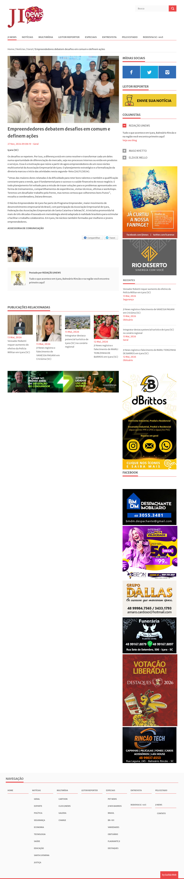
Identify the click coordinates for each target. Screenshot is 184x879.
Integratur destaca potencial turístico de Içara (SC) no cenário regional (76, 341)
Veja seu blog (130, 140)
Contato (161, 813)
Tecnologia (39, 834)
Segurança (128, 299)
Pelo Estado (130, 37)
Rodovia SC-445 (153, 37)
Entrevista (109, 37)
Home (11, 49)
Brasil (111, 813)
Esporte (38, 806)
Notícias (27, 37)
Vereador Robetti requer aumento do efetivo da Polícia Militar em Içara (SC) (19, 346)
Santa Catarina (41, 855)
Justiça (37, 862)
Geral (30, 49)
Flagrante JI (114, 841)
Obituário (128, 319)
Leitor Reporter (69, 37)
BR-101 (111, 820)
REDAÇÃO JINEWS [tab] (136, 125)
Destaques (113, 848)
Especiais (91, 37)
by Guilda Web (169, 874)
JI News (12, 37)
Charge (62, 820)
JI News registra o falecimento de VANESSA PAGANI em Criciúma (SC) (48, 353)
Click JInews (65, 806)
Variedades (113, 827)
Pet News (112, 799)
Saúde (37, 841)
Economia (39, 827)
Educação (39, 848)
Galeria (62, 813)
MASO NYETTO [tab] (135, 151)
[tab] (129, 280)
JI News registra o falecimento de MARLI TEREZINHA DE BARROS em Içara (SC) (106, 351)
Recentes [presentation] (129, 280)
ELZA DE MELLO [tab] (135, 157)
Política (38, 813)
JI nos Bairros (115, 806)
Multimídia (45, 37)
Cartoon (63, 799)
